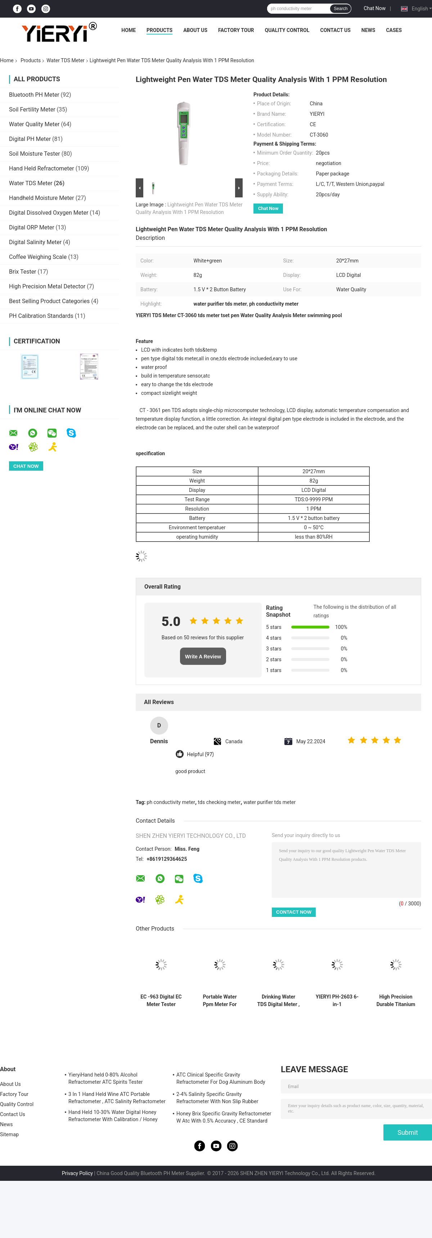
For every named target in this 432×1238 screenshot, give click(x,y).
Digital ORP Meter (31, 227)
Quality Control (287, 30)
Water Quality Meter (34, 124)
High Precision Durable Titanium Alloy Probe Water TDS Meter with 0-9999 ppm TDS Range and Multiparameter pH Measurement (395, 1001)
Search (340, 8)
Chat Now (375, 8)
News (368, 30)
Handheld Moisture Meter (41, 198)
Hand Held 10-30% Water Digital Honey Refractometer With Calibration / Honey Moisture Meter (113, 1116)
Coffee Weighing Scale (38, 256)
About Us (195, 30)
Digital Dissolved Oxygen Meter (48, 212)
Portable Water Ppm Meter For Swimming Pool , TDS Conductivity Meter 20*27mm (219, 1001)
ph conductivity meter (171, 802)
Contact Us (335, 30)
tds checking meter (219, 802)
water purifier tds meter (269, 802)
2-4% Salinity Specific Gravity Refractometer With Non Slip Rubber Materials (217, 1098)
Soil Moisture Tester (34, 153)
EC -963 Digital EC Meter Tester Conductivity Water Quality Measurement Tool (161, 1001)
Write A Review (203, 656)
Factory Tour (236, 30)
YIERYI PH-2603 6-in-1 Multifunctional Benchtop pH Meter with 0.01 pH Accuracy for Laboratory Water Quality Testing (337, 1001)
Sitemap (9, 1134)
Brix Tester (22, 271)
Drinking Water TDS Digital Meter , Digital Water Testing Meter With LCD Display (278, 1001)
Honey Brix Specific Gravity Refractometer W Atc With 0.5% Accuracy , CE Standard (223, 1117)
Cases (394, 30)
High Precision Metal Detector (47, 286)
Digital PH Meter (30, 139)
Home (128, 30)
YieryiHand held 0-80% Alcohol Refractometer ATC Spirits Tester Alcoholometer (105, 1079)
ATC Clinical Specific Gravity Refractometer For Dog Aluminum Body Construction (220, 1079)
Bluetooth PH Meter (34, 94)
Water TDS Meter (65, 60)
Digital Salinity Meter (35, 242)
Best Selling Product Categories (49, 301)
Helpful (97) (200, 755)
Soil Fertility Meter (32, 109)
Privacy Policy (77, 1173)
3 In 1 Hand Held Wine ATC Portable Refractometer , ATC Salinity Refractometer (117, 1097)
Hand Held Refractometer (41, 168)
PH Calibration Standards (41, 315)
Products (159, 30)
